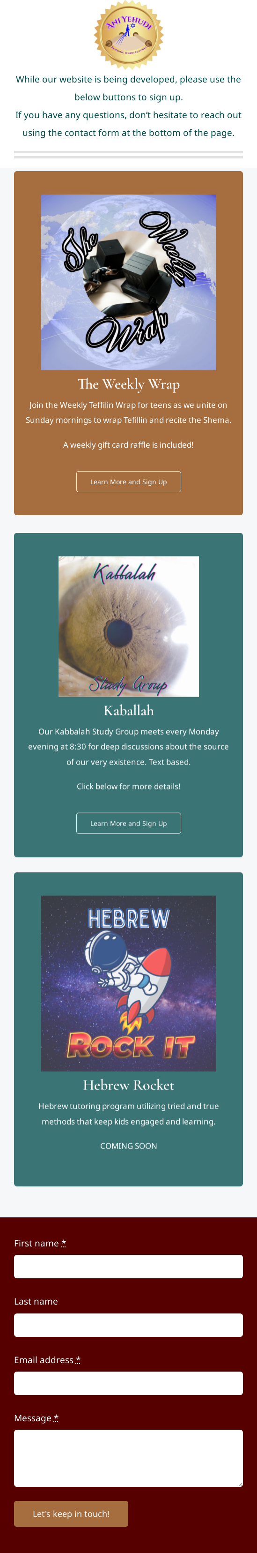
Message (36, 1418)
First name (40, 1243)
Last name (36, 1301)
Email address (47, 1360)
